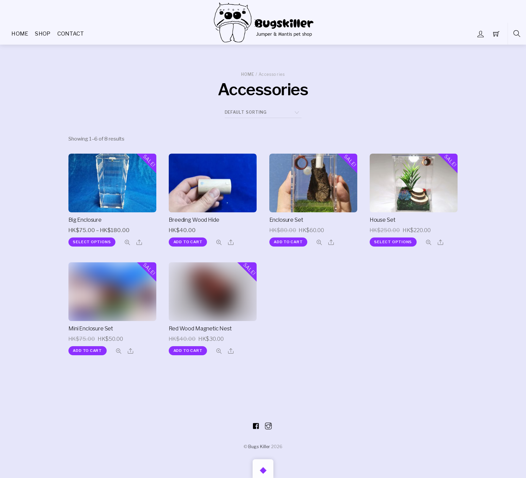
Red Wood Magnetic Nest (200, 328)
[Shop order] (263, 112)
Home (19, 34)
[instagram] (268, 425)
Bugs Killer (259, 446)
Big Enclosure (85, 220)
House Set (383, 220)
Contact (70, 34)
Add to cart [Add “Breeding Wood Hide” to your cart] (188, 242)
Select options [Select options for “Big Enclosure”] (92, 242)
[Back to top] (263, 468)
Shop (42, 34)
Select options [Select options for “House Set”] (393, 242)
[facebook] (256, 425)
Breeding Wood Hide (194, 220)
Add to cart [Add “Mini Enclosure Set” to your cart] (87, 350)
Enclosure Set (286, 220)
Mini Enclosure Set (90, 328)
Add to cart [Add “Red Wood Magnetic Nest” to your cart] (188, 350)
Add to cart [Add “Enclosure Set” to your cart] (288, 242)
